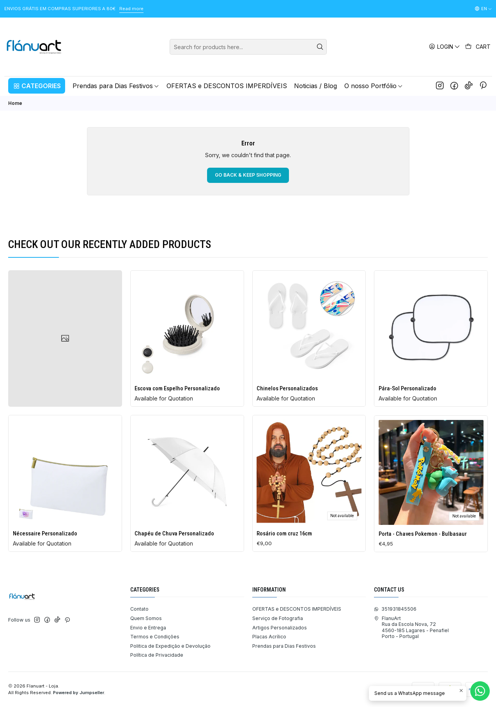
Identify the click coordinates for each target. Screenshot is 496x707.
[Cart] (478, 46)
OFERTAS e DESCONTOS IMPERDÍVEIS (296, 609)
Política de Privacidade (156, 655)
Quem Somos (146, 618)
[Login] (444, 46)
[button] (36, 86)
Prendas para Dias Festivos (284, 646)
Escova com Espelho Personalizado (177, 396)
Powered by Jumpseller (78, 692)
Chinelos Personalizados (287, 402)
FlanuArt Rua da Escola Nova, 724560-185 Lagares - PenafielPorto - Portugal (411, 627)
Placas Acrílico (269, 637)
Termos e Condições (154, 637)
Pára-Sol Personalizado (407, 411)
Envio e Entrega (148, 628)
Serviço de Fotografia (277, 618)
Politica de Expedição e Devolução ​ (171, 646)
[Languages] (483, 9)
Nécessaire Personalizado (45, 567)
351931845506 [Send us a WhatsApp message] (395, 609)
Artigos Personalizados (279, 628)
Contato (139, 609)
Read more (131, 8)
